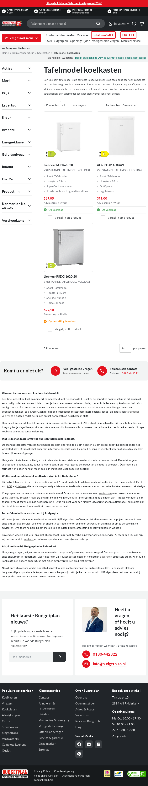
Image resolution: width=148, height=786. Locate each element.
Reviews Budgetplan (88, 721)
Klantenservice (131, 40)
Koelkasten (43, 53)
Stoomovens (10, 727)
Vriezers (7, 703)
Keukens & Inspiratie (60, 35)
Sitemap (44, 749)
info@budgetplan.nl (109, 664)
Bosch (23, 497)
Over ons (81, 697)
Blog (78, 727)
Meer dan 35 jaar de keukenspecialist (82, 11)
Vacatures (82, 715)
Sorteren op (112, 105)
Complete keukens (14, 744)
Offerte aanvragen (51, 732)
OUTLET (128, 35)
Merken (82, 35)
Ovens (6, 721)
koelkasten (105, 493)
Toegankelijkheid (43, 780)
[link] (118, 23)
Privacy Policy (42, 771)
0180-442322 (130, 373)
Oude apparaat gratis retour (50, 11)
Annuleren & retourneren (47, 706)
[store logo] (12, 23)
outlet (74, 497)
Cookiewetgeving (64, 771)
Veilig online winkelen (46, 775)
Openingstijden (80, 40)
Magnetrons (10, 732)
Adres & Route (84, 709)
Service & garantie (51, 737)
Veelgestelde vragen (105, 40)
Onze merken (47, 743)
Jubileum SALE (103, 35)
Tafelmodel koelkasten (67, 53)
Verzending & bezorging (54, 720)
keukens (29, 539)
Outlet (6, 750)
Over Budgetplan (56, 40)
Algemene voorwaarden (76, 775)
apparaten (106, 556)
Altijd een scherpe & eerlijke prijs (126, 11)
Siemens (13, 497)
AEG (9, 486)
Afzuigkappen (11, 715)
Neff (33, 497)
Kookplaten (9, 709)
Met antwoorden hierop (76, 373)
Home (5, 53)
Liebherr (21, 486)
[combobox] (66, 23)
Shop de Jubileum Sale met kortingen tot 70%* (74, 3)
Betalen (44, 714)
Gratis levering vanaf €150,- (17, 11)
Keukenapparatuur (23, 53)
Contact (44, 697)
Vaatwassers (10, 738)
